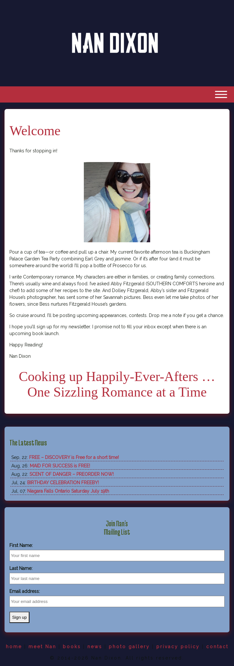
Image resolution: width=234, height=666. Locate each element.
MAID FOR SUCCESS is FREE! (60, 465)
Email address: (24, 591)
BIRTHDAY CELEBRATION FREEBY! (63, 482)
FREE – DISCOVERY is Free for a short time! (74, 457)
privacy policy (178, 646)
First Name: (21, 545)
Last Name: (20, 568)
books (72, 646)
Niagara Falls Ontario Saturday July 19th (68, 491)
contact (217, 646)
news (94, 646)
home (14, 646)
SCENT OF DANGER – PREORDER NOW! (71, 474)
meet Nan (42, 646)
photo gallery (129, 646)
